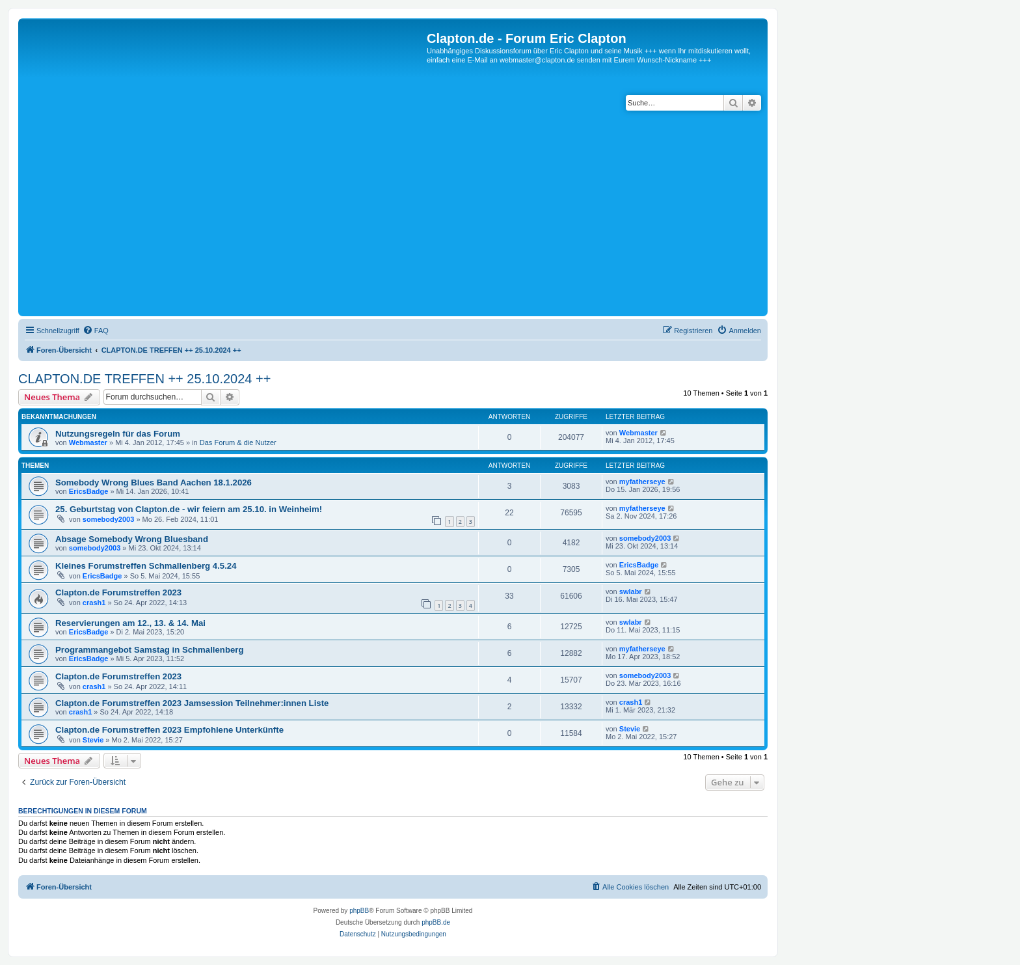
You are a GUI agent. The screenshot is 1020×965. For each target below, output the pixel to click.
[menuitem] (96, 330)
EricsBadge (89, 491)
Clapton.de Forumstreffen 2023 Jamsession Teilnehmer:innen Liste (192, 703)
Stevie (93, 740)
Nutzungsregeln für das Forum (117, 434)
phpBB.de (436, 922)
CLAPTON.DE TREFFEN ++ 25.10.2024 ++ (144, 379)
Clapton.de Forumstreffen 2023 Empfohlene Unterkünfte (169, 730)
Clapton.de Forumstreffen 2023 (118, 592)
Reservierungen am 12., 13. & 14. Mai (130, 623)
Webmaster (88, 442)
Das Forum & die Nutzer (238, 442)
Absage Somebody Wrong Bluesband (131, 539)
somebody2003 (108, 519)
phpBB (359, 910)
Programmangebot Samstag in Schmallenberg (149, 650)
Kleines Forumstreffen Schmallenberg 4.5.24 (146, 566)
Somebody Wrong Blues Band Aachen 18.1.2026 (153, 482)
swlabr (630, 591)
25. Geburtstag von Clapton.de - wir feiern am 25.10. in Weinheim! (188, 509)
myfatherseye (642, 481)
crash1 (94, 602)
